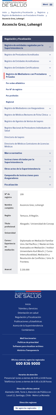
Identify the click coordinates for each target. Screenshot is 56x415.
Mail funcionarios (28, 338)
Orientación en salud (28, 312)
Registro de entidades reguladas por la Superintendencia (28, 46)
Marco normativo (28, 153)
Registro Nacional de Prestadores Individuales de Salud (27, 129)
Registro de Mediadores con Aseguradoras (28, 108)
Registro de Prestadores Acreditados (28, 54)
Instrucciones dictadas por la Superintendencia (28, 161)
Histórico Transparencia (28, 350)
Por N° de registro (14, 89)
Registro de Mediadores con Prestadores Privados (23, 15)
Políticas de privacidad (28, 342)
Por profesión (12, 96)
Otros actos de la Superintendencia (28, 169)
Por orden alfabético (15, 83)
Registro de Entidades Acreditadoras (28, 61)
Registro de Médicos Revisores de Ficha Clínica (28, 115)
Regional (10, 102)
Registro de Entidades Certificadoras (28, 67)
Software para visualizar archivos (28, 346)
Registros (41, 12)
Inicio (4, 12)
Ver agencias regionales (28, 408)
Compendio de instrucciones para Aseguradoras (28, 177)
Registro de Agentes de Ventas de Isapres (23, 121)
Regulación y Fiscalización (22, 12)
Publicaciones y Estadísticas (28, 321)
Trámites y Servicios (28, 308)
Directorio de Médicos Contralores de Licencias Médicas (26, 145)
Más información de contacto (28, 368)
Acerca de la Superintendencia (28, 325)
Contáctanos (28, 330)
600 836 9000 (28, 364)
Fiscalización (28, 184)
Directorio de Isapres (14, 137)
